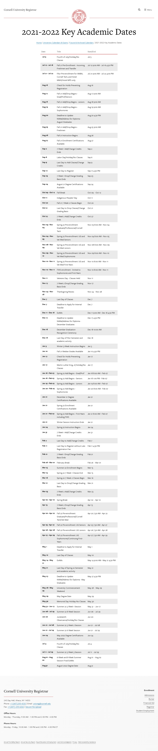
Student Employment (145, 710)
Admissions (149, 695)
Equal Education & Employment (46, 742)
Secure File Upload (33, 706)
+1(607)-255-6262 (16, 706)
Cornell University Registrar (26, 691)
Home (39, 42)
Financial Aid (148, 702)
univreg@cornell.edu (42, 703)
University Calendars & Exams (55, 42)
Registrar (150, 706)
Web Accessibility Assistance (87, 742)
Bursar (151, 698)
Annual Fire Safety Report (12, 742)
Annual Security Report (28, 742)
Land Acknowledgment (64, 742)
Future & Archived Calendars (81, 42)
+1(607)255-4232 (18, 703)
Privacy (75, 742)
